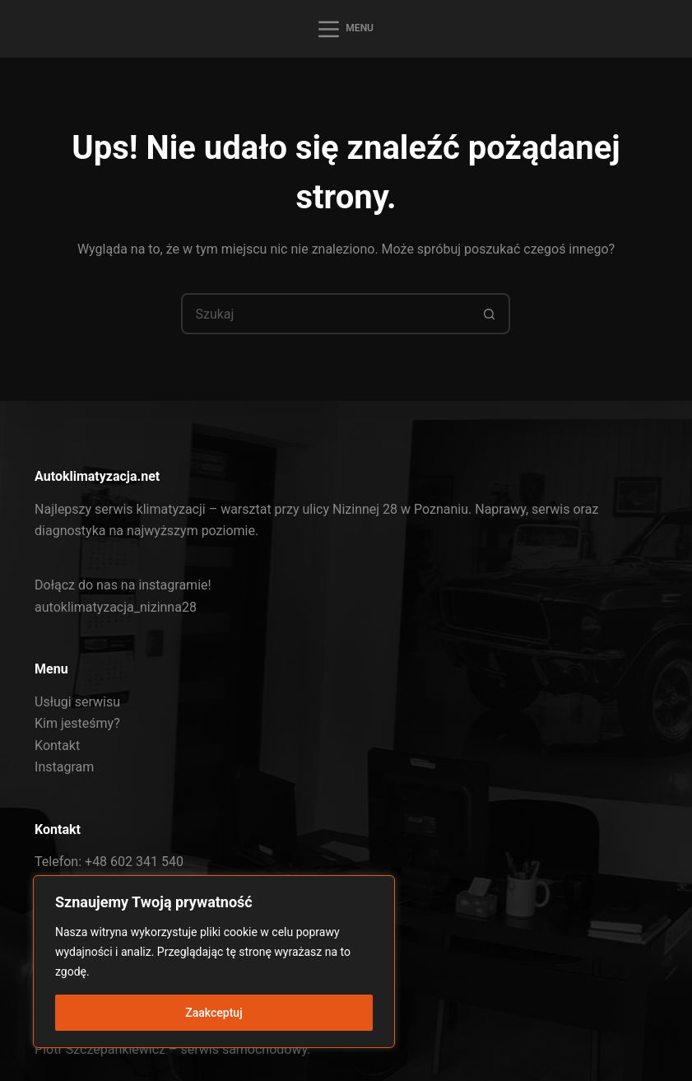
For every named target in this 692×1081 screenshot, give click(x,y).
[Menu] (346, 29)
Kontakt (57, 745)
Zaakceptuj (213, 1012)
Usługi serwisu (77, 702)
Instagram (64, 767)
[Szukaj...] (325, 313)
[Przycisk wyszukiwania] (489, 313)
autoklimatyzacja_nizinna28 (116, 607)
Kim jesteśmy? (77, 723)
